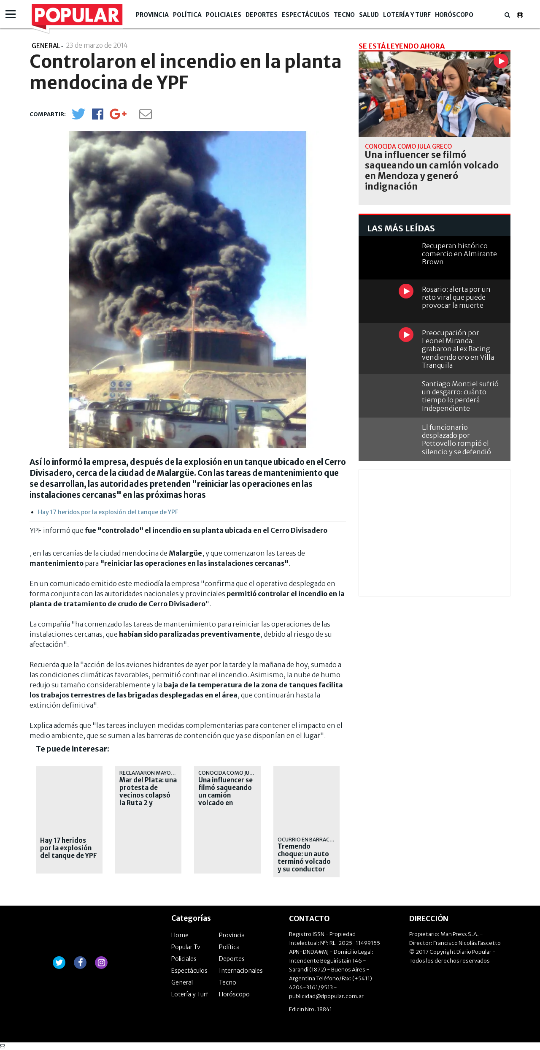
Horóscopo (454, 15)
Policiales (223, 15)
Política (187, 15)
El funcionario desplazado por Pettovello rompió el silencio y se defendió (456, 439)
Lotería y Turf (407, 15)
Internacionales (241, 970)
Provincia (152, 15)
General (182, 982)
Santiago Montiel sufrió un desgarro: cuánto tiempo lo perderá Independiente (460, 396)
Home (180, 935)
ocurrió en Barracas (307, 839)
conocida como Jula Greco (236, 773)
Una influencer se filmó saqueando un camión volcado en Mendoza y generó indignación (225, 803)
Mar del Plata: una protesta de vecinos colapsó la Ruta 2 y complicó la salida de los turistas (148, 799)
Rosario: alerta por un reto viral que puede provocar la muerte (456, 297)
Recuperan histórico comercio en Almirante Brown (459, 253)
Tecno (344, 15)
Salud (369, 15)
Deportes (262, 15)
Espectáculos (305, 15)
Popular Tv (185, 947)
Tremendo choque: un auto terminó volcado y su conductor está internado (304, 862)
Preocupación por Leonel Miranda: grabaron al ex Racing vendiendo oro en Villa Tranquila (458, 348)
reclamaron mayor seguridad (161, 773)
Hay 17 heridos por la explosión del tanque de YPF (108, 512)
